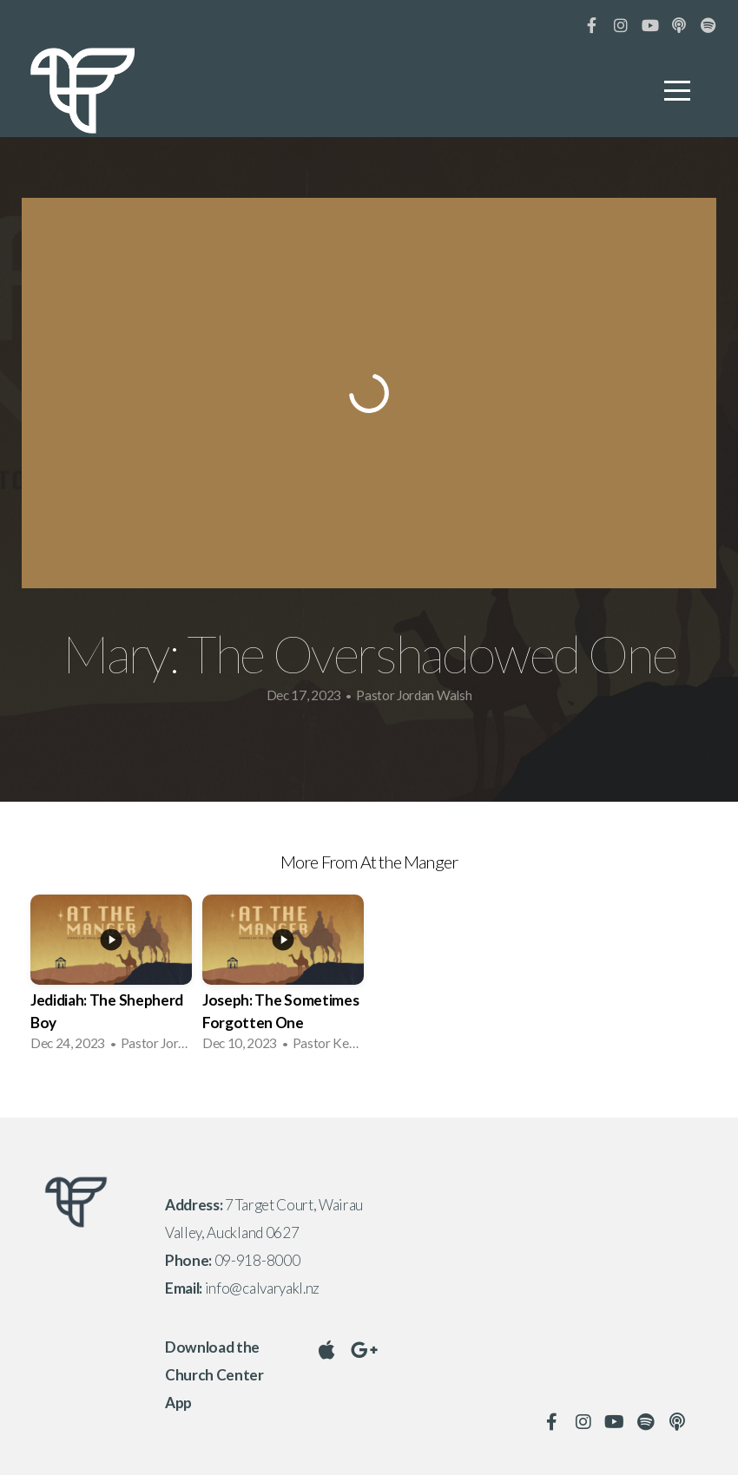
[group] (111, 978)
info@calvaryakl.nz (262, 1288)
